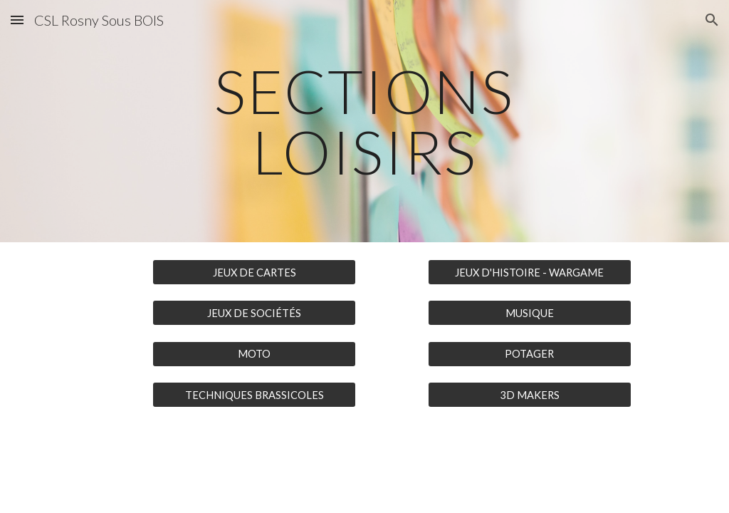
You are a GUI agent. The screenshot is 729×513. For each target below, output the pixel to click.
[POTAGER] (530, 354)
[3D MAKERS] (530, 394)
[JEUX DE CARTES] (254, 272)
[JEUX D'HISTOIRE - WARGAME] (530, 272)
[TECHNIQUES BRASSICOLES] (254, 394)
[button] (17, 19)
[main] (364, 121)
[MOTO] (254, 354)
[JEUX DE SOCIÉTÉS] (254, 312)
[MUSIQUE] (530, 312)
